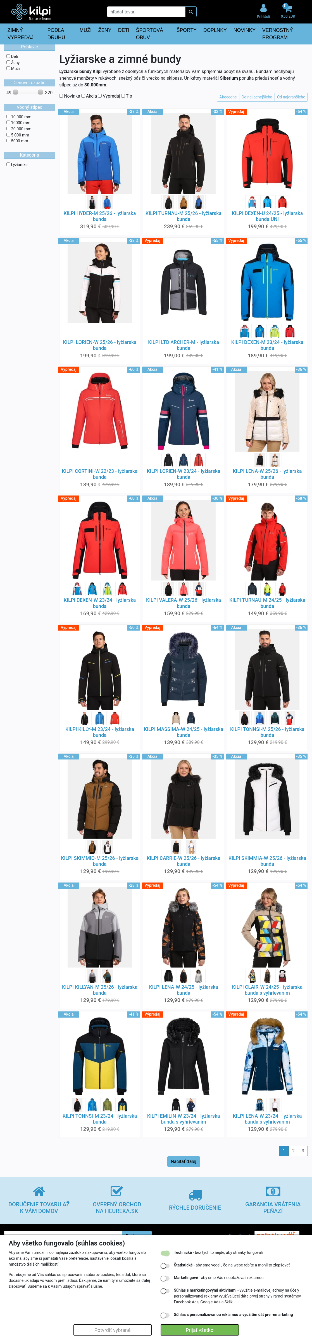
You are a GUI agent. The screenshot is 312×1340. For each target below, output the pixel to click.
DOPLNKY (215, 30)
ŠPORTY (187, 30)
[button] (288, 11)
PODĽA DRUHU (56, 33)
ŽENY (104, 30)
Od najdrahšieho (291, 97)
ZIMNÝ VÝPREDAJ (21, 33)
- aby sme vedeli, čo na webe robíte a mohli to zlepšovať (232, 1265)
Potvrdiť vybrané (112, 1330)
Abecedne (228, 97)
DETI (123, 30)
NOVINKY (245, 30)
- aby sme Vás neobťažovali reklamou (219, 1277)
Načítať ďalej (183, 1161)
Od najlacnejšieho (257, 97)
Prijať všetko (199, 1330)
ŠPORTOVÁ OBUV (149, 33)
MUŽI (86, 30)
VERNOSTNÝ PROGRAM (277, 33)
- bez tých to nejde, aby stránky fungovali (218, 1252)
